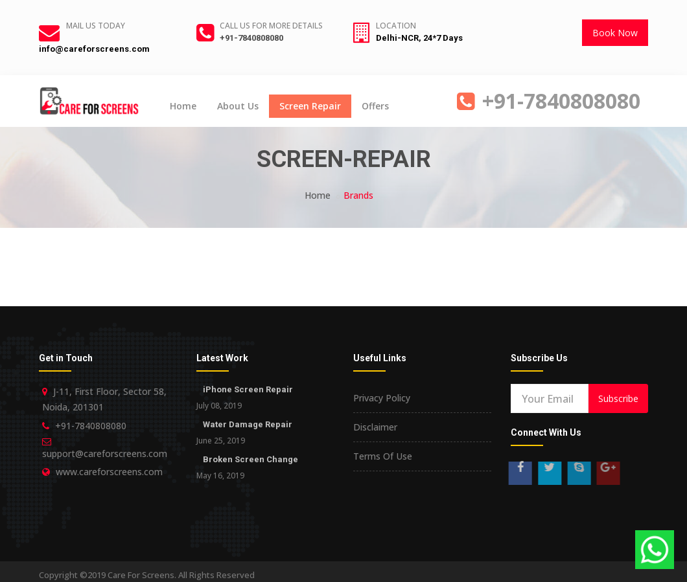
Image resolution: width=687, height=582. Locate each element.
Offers (375, 106)
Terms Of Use (382, 456)
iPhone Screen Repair (248, 389)
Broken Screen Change (250, 459)
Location (396, 25)
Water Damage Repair (247, 424)
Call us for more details (271, 25)
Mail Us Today (95, 25)
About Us (238, 106)
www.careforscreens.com (109, 471)
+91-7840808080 (251, 38)
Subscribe (618, 398)
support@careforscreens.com (104, 453)
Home (183, 106)
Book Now (615, 33)
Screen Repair (310, 106)
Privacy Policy (381, 398)
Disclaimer (375, 427)
